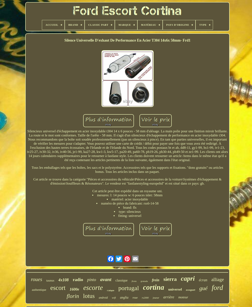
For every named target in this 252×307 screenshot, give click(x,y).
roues (36, 279)
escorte (93, 287)
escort (58, 287)
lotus (89, 296)
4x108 (63, 280)
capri (188, 278)
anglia (124, 297)
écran (203, 280)
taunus (50, 280)
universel (175, 289)
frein (155, 280)
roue (135, 297)
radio (78, 279)
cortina (153, 287)
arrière (168, 297)
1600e (74, 289)
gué (203, 288)
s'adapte (110, 290)
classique (121, 280)
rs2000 (145, 297)
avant (106, 279)
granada (144, 281)
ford (217, 287)
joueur (156, 297)
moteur (183, 297)
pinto (91, 279)
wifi (114, 297)
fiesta (134, 281)
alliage (217, 279)
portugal (128, 288)
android (103, 297)
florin (73, 296)
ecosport (190, 289)
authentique (39, 289)
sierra (170, 279)
